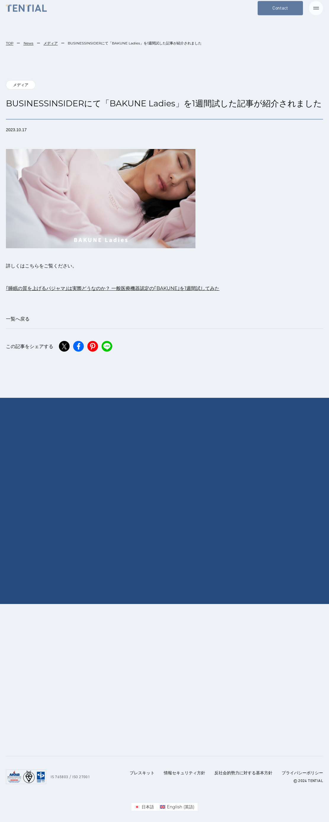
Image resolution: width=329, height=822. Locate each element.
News (28, 43)
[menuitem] (144, 807)
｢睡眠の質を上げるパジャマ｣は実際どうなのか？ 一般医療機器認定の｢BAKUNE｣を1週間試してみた (112, 288)
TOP (9, 43)
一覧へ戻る (18, 319)
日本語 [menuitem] (148, 807)
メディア (51, 43)
